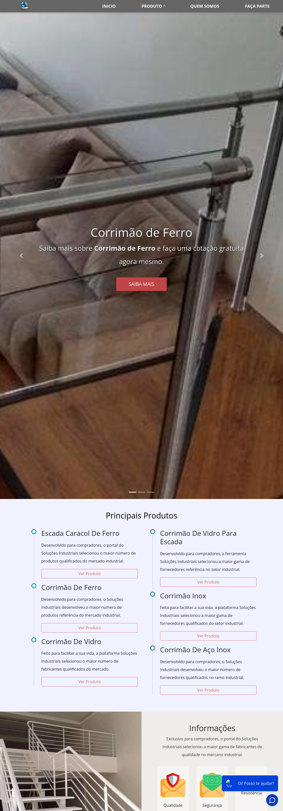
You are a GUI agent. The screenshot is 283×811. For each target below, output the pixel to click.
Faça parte (257, 6)
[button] (21, 255)
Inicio (109, 6)
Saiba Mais (141, 284)
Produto (152, 6)
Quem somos (204, 6)
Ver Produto (89, 573)
